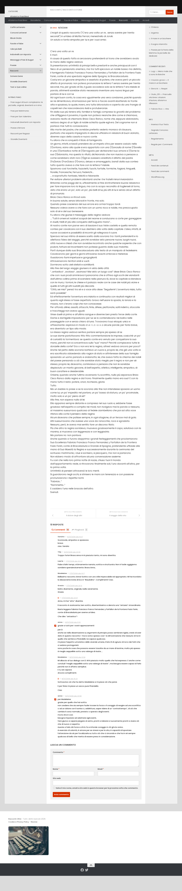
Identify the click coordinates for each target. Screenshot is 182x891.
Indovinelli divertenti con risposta (25, 139)
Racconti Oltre (26, 8)
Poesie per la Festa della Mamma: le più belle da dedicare (161, 70)
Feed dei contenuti (159, 183)
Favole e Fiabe (71, 20)
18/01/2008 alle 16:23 (70, 696)
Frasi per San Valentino (21, 133)
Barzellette (36, 20)
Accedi (146, 20)
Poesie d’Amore (18, 145)
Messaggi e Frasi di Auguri (93, 20)
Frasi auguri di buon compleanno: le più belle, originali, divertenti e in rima (25, 121)
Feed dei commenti (160, 188)
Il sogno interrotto (159, 61)
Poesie (112, 20)
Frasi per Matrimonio (20, 128)
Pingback (80, 547)
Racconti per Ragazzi (20, 150)
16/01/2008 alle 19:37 (75, 554)
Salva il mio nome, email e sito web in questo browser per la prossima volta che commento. (97, 805)
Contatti (135, 20)
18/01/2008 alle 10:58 (77, 674)
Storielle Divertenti (19, 156)
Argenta (155, 50)
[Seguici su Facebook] (82, 887)
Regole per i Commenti (161, 161)
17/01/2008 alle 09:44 (74, 578)
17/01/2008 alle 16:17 (77, 591)
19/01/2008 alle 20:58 (73, 713)
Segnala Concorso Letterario (158, 149)
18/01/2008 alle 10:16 (73, 639)
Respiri (164, 106)
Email (101, 786)
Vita (167, 126)
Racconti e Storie (72, 27)
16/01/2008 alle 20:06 (72, 569)
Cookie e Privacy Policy (18, 839)
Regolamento (157, 156)
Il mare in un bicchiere (161, 55)
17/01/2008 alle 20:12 (74, 603)
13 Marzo (155, 44)
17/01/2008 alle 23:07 (70, 615)
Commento (58, 769)
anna (54, 45)
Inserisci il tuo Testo (160, 141)
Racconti (123, 20)
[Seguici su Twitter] (86, 887)
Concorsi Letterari (52, 20)
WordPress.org (157, 194)
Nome (56, 786)
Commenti (61, 547)
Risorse (34, 839)
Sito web (57, 795)
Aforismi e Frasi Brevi (17, 20)
